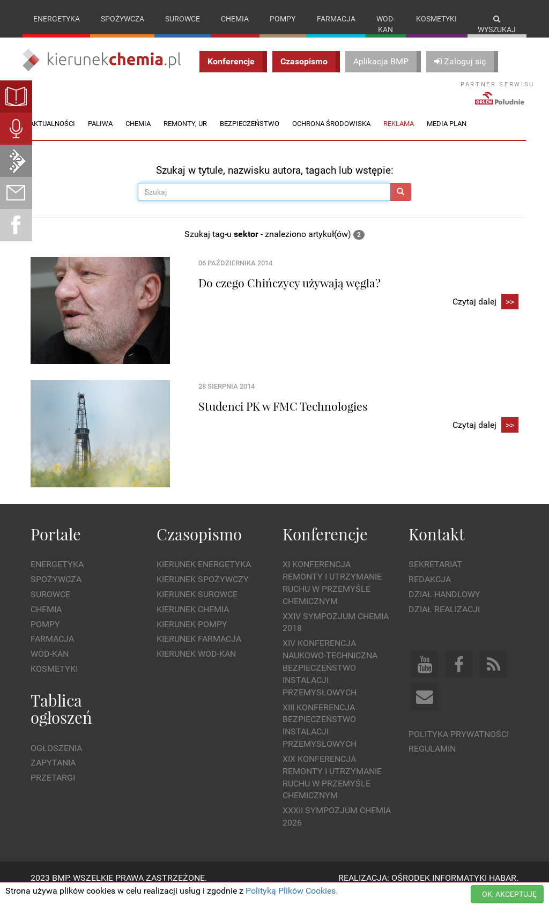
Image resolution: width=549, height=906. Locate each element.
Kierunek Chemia (193, 620)
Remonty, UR (185, 134)
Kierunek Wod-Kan (196, 665)
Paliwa (100, 134)
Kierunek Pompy (192, 635)
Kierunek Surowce (197, 605)
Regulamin (432, 760)
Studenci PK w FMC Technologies (283, 416)
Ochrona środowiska (331, 134)
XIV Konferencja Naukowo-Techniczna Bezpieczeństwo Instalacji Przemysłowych (330, 678)
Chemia (235, 18)
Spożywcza (122, 18)
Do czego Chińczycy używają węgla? (289, 293)
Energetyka (56, 18)
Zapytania (53, 774)
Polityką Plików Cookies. (292, 891)
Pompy (282, 18)
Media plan (446, 134)
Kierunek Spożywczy (203, 590)
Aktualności (52, 134)
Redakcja (430, 590)
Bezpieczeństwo (249, 134)
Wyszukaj (497, 24)
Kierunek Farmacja (199, 650)
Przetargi (53, 789)
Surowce (182, 18)
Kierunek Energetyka (204, 575)
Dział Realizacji (444, 620)
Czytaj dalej (485, 313)
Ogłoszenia (56, 759)
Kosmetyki (436, 18)
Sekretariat (435, 575)
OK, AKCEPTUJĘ (509, 894)
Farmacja (336, 18)
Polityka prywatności (459, 745)
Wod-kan (385, 24)
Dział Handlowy (444, 605)
